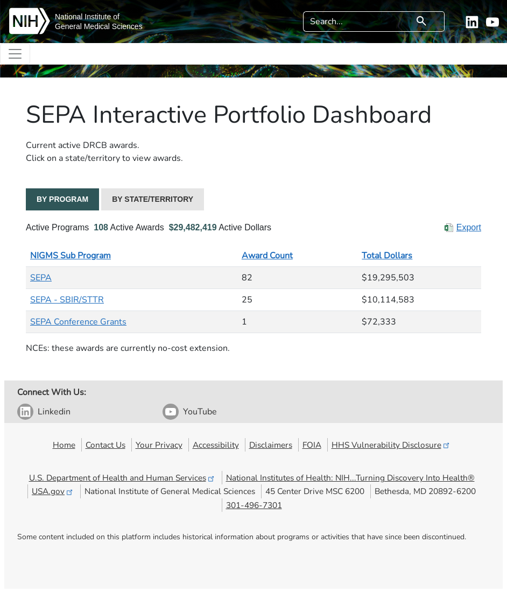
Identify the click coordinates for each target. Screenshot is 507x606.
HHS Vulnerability (391, 444)
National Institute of (87, 16)
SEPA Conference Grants (78, 322)
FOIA (311, 444)
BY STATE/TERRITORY (152, 199)
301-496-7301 (254, 505)
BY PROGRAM (62, 199)
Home (64, 444)
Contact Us (105, 444)
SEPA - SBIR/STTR (67, 300)
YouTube (200, 412)
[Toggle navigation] (15, 54)
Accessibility (216, 444)
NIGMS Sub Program (70, 256)
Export (468, 227)
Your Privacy (159, 444)
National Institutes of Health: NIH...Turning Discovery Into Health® (350, 477)
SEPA (41, 278)
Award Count (267, 256)
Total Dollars (387, 256)
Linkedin (54, 412)
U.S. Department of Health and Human (122, 477)
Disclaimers (270, 444)
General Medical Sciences (99, 26)
